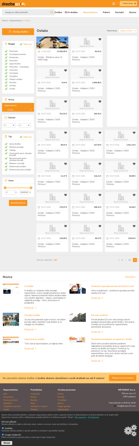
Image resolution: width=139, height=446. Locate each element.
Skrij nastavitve (80, 417)
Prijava (114, 3)
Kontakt (119, 12)
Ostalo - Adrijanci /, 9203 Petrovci (83, 57)
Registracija (128, 3)
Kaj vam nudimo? (99, 315)
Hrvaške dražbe (32, 315)
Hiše (5, 394)
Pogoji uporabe (64, 406)
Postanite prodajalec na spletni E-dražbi (111, 339)
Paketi (106, 12)
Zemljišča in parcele (11, 406)
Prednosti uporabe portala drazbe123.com (112, 286)
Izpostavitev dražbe (34, 339)
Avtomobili (35, 394)
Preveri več (29, 307)
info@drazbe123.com (126, 406)
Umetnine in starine (39, 406)
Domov (61, 394)
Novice (132, 12)
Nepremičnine (90, 12)
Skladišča (7, 403)
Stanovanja (8, 397)
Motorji (33, 397)
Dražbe (58, 12)
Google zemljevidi (11, 435)
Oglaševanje (63, 409)
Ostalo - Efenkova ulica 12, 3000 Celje (50, 57)
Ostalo (6, 409)
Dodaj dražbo (20, 31)
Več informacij (93, 417)
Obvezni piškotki (8, 422)
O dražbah (62, 400)
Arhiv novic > (130, 276)
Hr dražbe (72, 12)
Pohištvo (34, 409)
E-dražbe (28, 286)
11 (129, 260)
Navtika (34, 400)
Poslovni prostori (10, 400)
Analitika (7, 428)
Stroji (33, 403)
